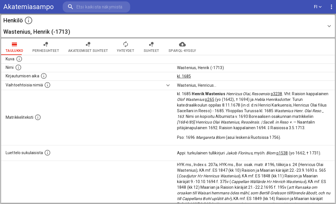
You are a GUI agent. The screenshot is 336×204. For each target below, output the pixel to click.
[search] (96, 6)
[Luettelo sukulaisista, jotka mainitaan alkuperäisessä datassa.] (47, 152)
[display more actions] (331, 6)
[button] (168, 26)
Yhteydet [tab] (125, 47)
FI (318, 7)
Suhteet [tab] (151, 47)
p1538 (282, 153)
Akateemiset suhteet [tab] (88, 47)
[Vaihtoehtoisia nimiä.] (47, 85)
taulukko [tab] (14, 47)
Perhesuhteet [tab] (46, 47)
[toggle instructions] (28, 20)
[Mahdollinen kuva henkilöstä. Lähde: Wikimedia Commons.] (19, 58)
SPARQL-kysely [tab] (182, 47)
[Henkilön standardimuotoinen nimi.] (18, 67)
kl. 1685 (184, 76)
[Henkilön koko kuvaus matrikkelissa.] (37, 117)
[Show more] (168, 85)
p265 (209, 99)
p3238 (276, 94)
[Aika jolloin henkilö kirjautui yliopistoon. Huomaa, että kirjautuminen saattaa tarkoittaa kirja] (43, 75)
